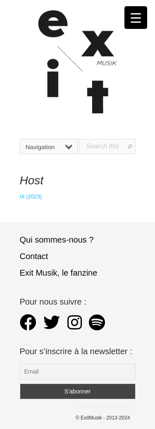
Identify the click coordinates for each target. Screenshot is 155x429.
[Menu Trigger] (135, 17)
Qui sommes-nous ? (57, 239)
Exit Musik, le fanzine (59, 272)
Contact (34, 256)
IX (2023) (31, 196)
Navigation (49, 146)
